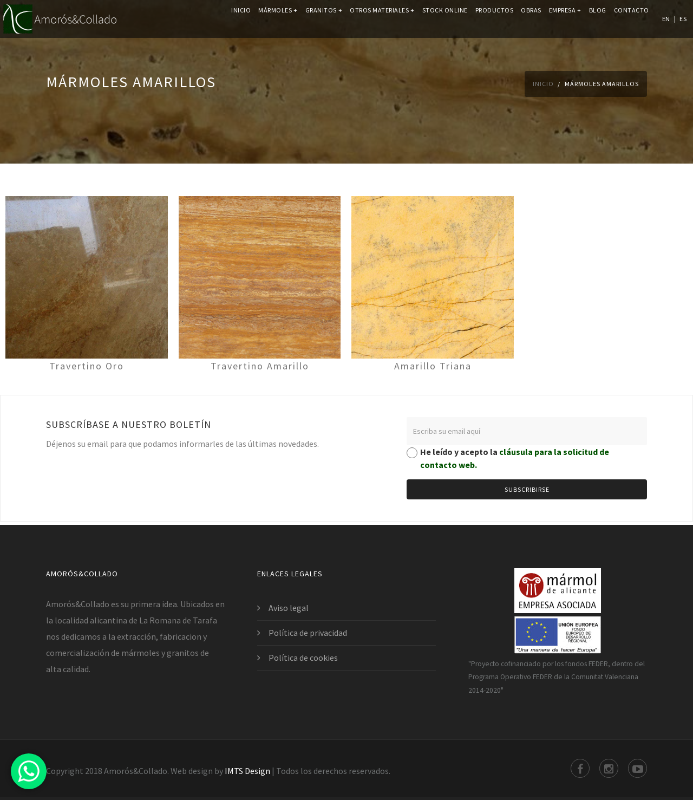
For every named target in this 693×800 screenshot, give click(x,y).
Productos (494, 19)
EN (666, 19)
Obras (531, 19)
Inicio (241, 19)
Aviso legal (289, 607)
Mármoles (278, 19)
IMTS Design (247, 770)
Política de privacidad (308, 632)
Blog (597, 19)
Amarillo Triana (433, 366)
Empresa (565, 19)
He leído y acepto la (514, 458)
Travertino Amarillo (260, 366)
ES (683, 19)
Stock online (445, 19)
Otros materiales (382, 19)
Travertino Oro (86, 366)
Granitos (324, 19)
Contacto (631, 19)
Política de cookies (303, 657)
